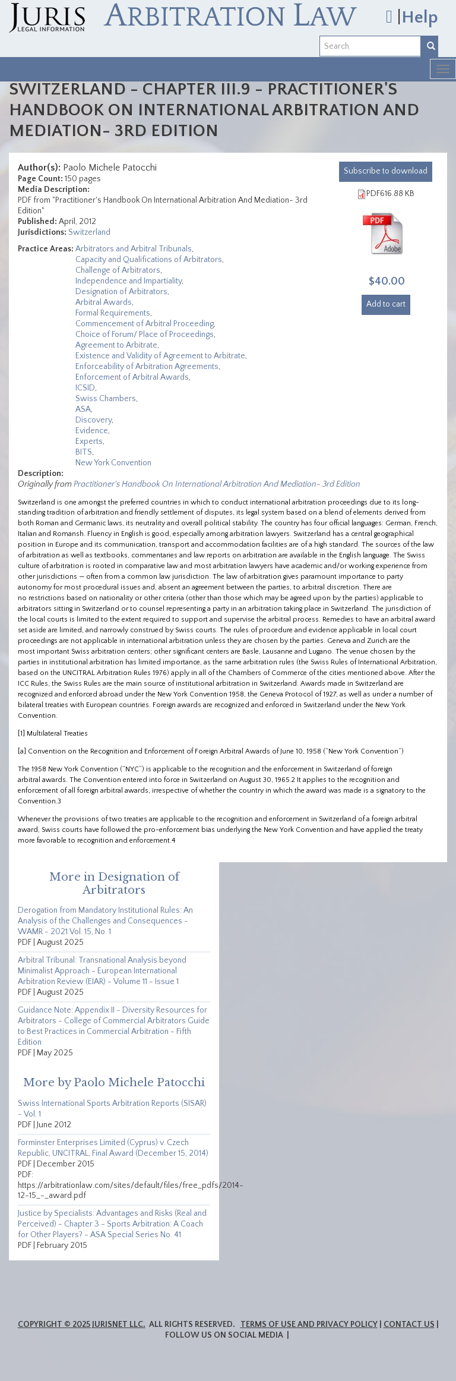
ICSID (85, 388)
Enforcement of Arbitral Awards (132, 377)
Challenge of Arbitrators (117, 270)
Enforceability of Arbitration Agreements (146, 366)
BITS (83, 452)
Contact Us (409, 1324)
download (386, 171)
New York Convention (113, 463)
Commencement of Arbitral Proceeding (144, 324)
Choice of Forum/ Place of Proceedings (144, 334)
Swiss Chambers (105, 398)
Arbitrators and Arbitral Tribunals (133, 249)
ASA (83, 409)
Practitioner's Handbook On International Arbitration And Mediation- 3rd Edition (217, 484)
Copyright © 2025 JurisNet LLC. (81, 1324)
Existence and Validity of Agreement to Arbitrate (160, 356)
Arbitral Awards (103, 302)
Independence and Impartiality (128, 281)
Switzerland (89, 232)
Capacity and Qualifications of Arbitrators (148, 259)
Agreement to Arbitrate (116, 345)
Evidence (91, 431)
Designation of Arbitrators (121, 292)
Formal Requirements (112, 313)
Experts (89, 441)
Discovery (93, 420)
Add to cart (386, 304)
